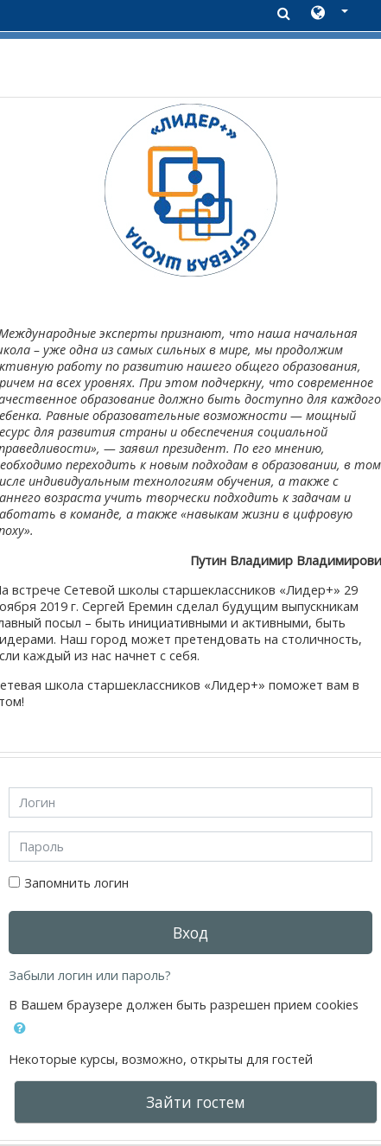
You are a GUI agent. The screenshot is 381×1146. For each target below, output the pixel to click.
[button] (329, 14)
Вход (190, 932)
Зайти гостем (195, 1102)
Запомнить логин (76, 883)
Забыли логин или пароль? (90, 975)
